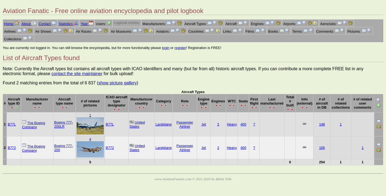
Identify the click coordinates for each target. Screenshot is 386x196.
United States (137, 124)
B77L (12, 124)
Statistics (68, 24)
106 (322, 148)
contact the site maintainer (77, 73)
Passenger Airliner (184, 124)
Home (11, 24)
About (29, 24)
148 (322, 124)
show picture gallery (117, 83)
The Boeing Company (33, 125)
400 (243, 124)
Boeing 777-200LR (63, 124)
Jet (203, 124)
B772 (12, 148)
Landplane (163, 124)
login (165, 48)
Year (87, 24)
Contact (47, 24)
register (180, 48)
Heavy (232, 124)
